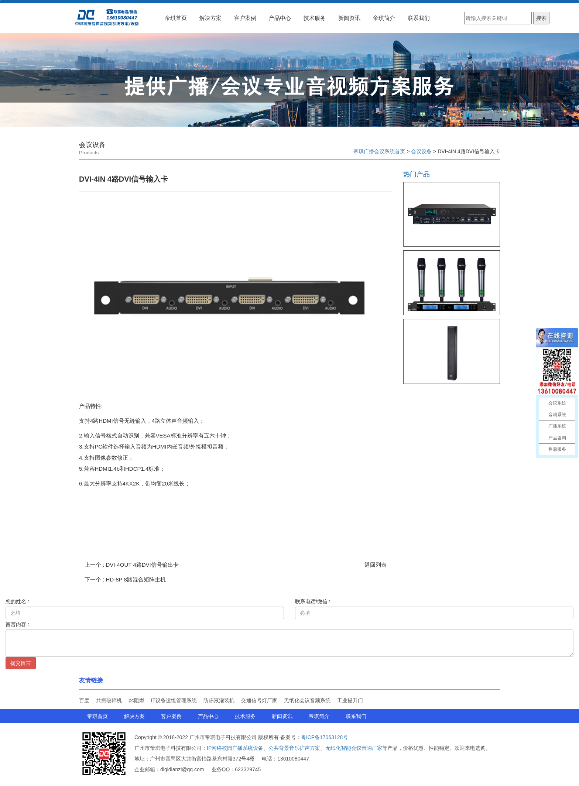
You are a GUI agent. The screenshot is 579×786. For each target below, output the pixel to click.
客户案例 (245, 18)
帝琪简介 (384, 18)
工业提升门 (350, 700)
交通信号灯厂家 (259, 700)
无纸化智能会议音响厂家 (353, 748)
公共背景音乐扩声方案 (294, 748)
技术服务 (315, 18)
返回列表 (375, 565)
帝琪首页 (176, 18)
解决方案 (210, 18)
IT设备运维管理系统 (174, 700)
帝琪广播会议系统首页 (379, 151)
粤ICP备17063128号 (324, 737)
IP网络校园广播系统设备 (235, 748)
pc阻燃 (136, 700)
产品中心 (280, 18)
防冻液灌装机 (218, 700)
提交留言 (20, 663)
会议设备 (421, 151)
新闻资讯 (349, 18)
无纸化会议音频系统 (307, 700)
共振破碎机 (109, 700)
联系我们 (419, 18)
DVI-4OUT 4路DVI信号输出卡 (142, 565)
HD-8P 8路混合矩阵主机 (136, 579)
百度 (84, 700)
